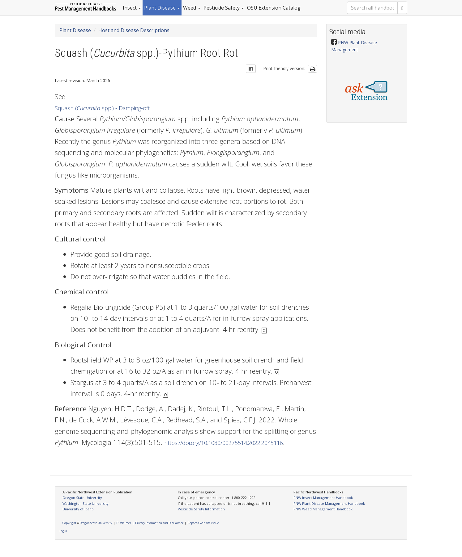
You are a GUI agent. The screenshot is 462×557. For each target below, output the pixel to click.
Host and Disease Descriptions (133, 30)
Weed (191, 7)
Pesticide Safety (223, 7)
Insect (132, 7)
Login (63, 531)
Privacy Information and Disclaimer (159, 523)
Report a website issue (203, 523)
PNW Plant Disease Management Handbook (329, 503)
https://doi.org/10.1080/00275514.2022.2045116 (223, 442)
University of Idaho (78, 509)
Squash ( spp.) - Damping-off (102, 108)
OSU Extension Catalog (274, 7)
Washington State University (85, 503)
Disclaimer (123, 523)
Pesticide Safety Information (201, 509)
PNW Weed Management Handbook (323, 509)
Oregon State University (82, 497)
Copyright (69, 523)
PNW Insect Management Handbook (323, 497)
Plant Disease (162, 7)
